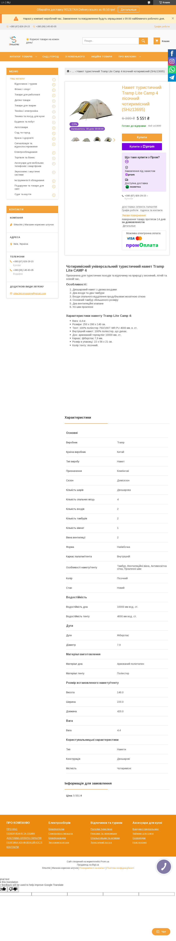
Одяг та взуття (23, 194)
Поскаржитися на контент (92, 868)
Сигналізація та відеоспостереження (26, 145)
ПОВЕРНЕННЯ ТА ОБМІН (20, 833)
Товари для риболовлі (27, 94)
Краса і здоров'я (24, 138)
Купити (142, 137)
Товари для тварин (25, 105)
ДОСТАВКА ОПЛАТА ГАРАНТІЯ (23, 838)
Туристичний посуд (101, 842)
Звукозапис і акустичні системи (27, 173)
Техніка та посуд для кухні (30, 116)
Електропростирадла (60, 833)
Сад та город (22, 132)
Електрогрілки (56, 829)
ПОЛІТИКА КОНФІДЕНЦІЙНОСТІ (24, 842)
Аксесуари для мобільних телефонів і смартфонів (29, 164)
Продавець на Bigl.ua (88, 865)
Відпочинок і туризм (26, 83)
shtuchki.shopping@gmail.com (29, 293)
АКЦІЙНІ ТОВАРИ (101, 56)
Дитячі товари (22, 100)
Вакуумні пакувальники (146, 829)
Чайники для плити (143, 833)
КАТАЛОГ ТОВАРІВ (21, 56)
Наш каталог (17, 78)
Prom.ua (105, 861)
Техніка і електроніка (26, 111)
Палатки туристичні (101, 829)
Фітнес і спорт (22, 89)
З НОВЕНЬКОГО (75, 56)
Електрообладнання (26, 152)
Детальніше (128, 9)
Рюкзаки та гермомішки (104, 833)
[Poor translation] (13, 889)
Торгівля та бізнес (25, 157)
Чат (161, 931)
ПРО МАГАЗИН (127, 56)
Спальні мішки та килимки (105, 838)
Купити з (141, 146)
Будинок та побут (24, 121)
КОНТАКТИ (12, 847)
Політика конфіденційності (120, 868)
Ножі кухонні (140, 842)
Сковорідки (139, 838)
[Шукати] (143, 40)
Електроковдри (57, 838)
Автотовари (21, 127)
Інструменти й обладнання (29, 180)
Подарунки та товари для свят (29, 187)
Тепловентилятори (58, 842)
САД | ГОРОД (50, 56)
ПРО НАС (11, 829)
